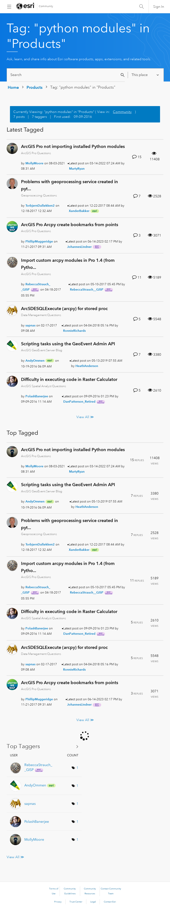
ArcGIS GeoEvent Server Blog (41, 350)
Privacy (58, 901)
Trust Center (76, 901)
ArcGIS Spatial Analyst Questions (43, 386)
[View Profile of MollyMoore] (34, 163)
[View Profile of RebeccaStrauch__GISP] (86, 289)
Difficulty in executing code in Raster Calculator (69, 379)
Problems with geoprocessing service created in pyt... (69, 185)
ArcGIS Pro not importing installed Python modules (73, 146)
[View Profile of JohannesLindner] (79, 247)
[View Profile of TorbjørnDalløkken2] (40, 206)
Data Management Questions (41, 315)
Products (34, 87)
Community (46, 6)
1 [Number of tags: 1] (77, 768)
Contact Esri (110, 901)
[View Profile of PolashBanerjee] (36, 396)
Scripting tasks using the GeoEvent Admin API (68, 343)
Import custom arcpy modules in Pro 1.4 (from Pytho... (68, 264)
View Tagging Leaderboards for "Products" (44, 746)
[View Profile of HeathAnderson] (86, 366)
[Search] (67, 74)
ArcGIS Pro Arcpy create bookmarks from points (69, 224)
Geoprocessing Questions (39, 195)
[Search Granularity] (145, 75)
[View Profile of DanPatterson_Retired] (79, 402)
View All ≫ (85, 417)
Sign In (158, 6)
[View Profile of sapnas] (30, 325)
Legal (93, 901)
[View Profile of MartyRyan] (77, 169)
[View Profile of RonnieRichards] (74, 331)
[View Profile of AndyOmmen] (34, 361)
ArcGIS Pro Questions (36, 153)
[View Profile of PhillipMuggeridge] (39, 241)
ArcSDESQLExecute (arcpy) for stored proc (64, 308)
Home (13, 87)
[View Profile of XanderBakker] (79, 211)
